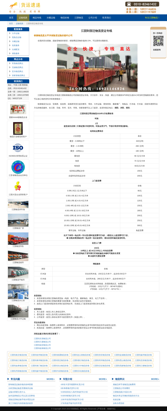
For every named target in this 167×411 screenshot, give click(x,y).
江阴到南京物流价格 (18, 355)
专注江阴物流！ (152, 18)
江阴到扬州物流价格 (143, 355)
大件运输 (15, 33)
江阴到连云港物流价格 (81, 355)
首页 (11, 18)
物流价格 (65, 18)
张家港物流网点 (18, 75)
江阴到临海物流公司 (42, 348)
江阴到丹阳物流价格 (18, 371)
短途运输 (116, 399)
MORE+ (51, 379)
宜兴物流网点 (17, 71)
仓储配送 (15, 49)
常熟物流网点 (17, 63)
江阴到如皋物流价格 (18, 366)
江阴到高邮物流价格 (122, 366)
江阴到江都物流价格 (143, 366)
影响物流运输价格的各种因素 (20, 384)
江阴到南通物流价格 (60, 355)
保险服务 (15, 53)
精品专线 (37, 18)
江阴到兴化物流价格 (81, 371)
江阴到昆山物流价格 (122, 360)
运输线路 (23, 18)
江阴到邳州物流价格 (101, 360)
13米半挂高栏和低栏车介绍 (72, 399)
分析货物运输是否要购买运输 (20, 388)
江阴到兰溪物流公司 (42, 342)
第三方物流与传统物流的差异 (20, 403)
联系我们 (106, 18)
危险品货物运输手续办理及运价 (21, 399)
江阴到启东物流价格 (143, 360)
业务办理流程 (118, 403)
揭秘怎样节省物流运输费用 (124, 384)
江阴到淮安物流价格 (101, 355)
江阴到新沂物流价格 (81, 360)
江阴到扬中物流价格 (39, 371)
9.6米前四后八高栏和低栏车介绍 (74, 392)
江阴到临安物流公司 (42, 345)
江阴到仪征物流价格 (101, 366)
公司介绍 (92, 18)
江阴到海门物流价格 (39, 366)
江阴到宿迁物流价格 (60, 360)
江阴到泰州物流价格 (39, 360)
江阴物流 (79, 18)
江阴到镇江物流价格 (18, 360)
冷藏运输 (51, 18)
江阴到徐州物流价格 (39, 355)
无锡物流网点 (17, 67)
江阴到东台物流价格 (60, 366)
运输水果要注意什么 (16, 392)
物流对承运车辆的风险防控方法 (126, 396)
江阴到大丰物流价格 (81, 366)
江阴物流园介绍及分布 (122, 392)
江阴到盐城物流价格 (122, 355)
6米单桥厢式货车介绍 (70, 388)
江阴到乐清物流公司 (42, 338)
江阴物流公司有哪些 (121, 388)
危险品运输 (16, 37)
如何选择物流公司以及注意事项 (21, 396)
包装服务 (15, 45)
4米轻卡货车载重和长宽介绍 (72, 384)
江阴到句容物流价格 (60, 371)
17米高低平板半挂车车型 (71, 403)
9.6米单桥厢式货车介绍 (70, 396)
